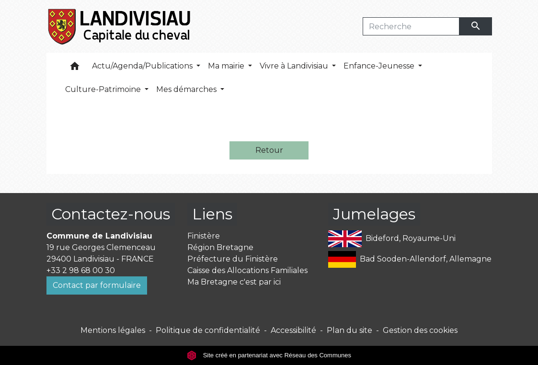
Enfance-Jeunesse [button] (379, 65)
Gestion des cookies (420, 330)
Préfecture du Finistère (232, 258)
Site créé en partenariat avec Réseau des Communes (269, 355)
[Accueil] (120, 26)
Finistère (203, 235)
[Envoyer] (475, 26)
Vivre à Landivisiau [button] (295, 65)
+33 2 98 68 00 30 (80, 270)
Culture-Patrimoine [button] (104, 89)
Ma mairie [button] (227, 65)
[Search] (411, 26)
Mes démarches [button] (187, 89)
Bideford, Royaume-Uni (392, 238)
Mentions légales (112, 330)
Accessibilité (293, 330)
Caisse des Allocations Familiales (247, 270)
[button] (74, 68)
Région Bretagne (220, 247)
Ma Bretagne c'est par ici (234, 281)
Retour (269, 150)
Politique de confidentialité (208, 330)
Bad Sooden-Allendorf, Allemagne (410, 259)
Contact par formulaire (97, 285)
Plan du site (349, 330)
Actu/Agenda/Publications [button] (143, 65)
